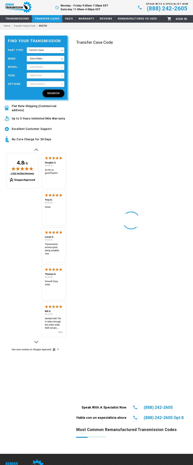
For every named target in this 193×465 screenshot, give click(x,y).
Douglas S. (50, 162)
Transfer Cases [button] (36, 50)
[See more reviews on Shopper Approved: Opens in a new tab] (31, 349)
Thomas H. (50, 274)
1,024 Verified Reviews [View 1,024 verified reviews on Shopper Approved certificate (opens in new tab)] (22, 173)
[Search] (53, 93)
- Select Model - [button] (36, 67)
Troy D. (48, 199)
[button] (36, 149)
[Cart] (169, 18)
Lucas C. (49, 237)
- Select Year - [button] (36, 75)
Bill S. (48, 311)
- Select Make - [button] (36, 58)
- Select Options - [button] (37, 84)
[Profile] (181, 19)
